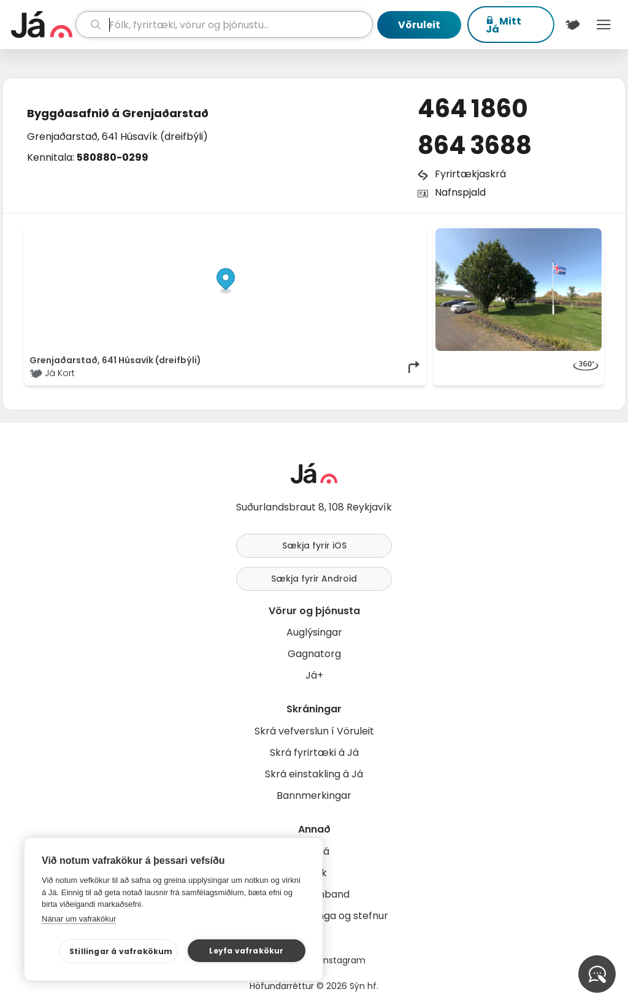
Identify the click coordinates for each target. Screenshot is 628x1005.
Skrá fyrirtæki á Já (314, 752)
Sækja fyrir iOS (314, 545)
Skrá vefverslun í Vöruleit (314, 731)
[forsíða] (41, 24)
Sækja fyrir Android (314, 578)
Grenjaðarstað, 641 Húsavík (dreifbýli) (117, 136)
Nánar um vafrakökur (79, 918)
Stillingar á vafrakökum (121, 951)
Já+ (314, 675)
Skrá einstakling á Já (314, 774)
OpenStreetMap (339, 234)
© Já (295, 234)
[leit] (224, 24)
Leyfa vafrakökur (246, 950)
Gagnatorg (314, 654)
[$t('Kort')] (572, 24)
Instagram (343, 960)
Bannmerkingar (314, 795)
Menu (604, 24)
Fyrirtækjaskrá (470, 174)
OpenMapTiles (398, 234)
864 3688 (475, 145)
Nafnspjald (460, 192)
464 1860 (473, 108)
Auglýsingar (314, 632)
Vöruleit (419, 25)
